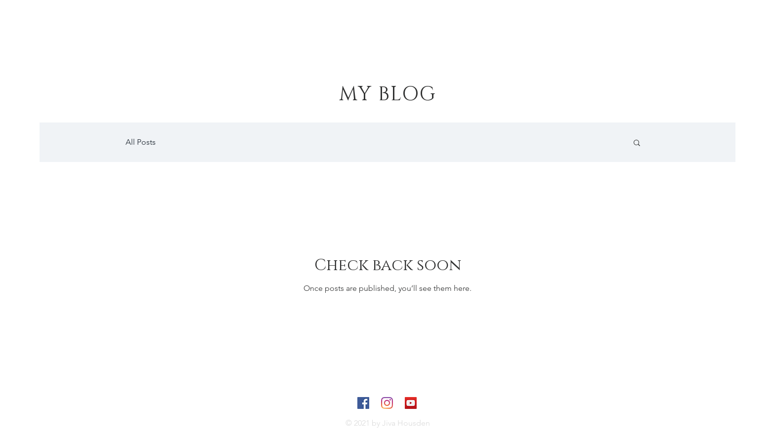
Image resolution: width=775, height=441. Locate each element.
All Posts (141, 142)
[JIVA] (78, 30)
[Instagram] (387, 403)
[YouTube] (411, 403)
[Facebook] (363, 403)
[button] (637, 143)
